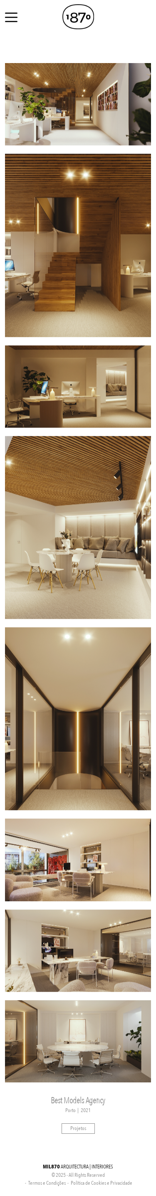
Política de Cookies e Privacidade (101, 1183)
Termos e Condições (47, 1183)
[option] (78, 104)
